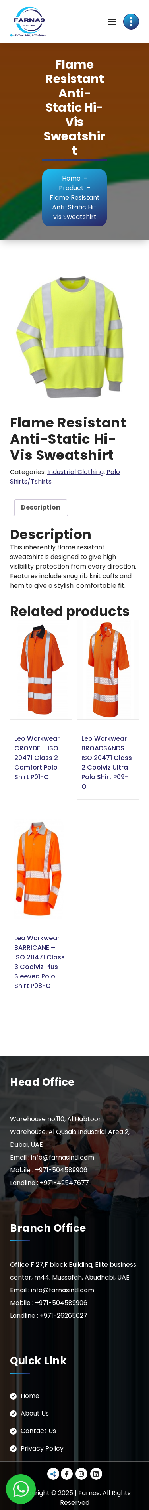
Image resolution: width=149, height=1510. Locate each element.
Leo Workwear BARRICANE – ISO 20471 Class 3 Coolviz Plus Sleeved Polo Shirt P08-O (39, 961)
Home (71, 178)
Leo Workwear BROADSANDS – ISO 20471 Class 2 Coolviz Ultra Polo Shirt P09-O (106, 762)
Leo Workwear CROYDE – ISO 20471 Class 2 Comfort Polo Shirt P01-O (37, 758)
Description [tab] (40, 507)
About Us (35, 1413)
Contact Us (38, 1430)
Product (71, 188)
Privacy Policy (42, 1448)
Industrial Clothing (75, 471)
